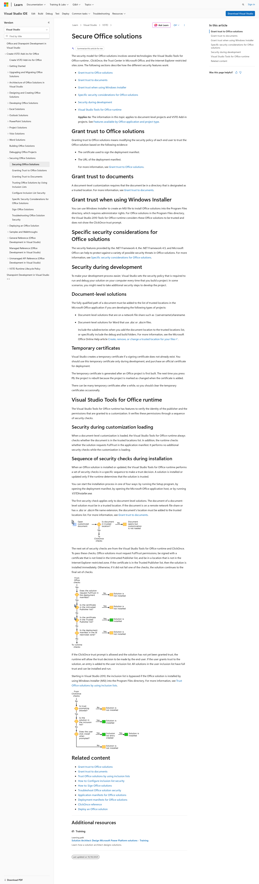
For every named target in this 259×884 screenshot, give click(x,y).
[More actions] (184, 25)
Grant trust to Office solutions (95, 72)
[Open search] (243, 5)
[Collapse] (48, 22)
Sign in (251, 4)
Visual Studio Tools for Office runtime (99, 109)
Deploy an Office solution (93, 809)
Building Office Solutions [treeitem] (22, 145)
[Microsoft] (6, 4)
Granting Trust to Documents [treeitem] (27, 176)
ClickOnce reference (90, 804)
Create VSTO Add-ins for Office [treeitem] (25, 59)
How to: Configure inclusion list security (101, 781)
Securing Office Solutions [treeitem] (25, 164)
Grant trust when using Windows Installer (102, 87)
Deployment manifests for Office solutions (102, 799)
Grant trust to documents (92, 80)
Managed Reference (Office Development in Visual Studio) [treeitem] (25, 250)
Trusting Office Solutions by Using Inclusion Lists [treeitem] (29, 184)
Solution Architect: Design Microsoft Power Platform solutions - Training (110, 840)
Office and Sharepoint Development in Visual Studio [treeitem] (26, 45)
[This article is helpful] (236, 72)
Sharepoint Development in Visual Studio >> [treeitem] (28, 277)
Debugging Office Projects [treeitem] (22, 152)
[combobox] (27, 29)
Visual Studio (90, 25)
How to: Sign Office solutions (95, 785)
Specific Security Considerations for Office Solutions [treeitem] (30, 201)
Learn (75, 25)
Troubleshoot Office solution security (99, 790)
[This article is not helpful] (240, 72)
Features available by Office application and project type (126, 121)
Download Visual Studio (240, 13)
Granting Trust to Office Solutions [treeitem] (29, 170)
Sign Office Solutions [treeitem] (23, 209)
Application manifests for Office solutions (102, 795)
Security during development (95, 102)
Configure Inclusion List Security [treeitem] (28, 192)
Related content (219, 61)
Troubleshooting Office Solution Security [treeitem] (28, 217)
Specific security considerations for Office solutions (108, 94)
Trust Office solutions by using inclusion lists (104, 776)
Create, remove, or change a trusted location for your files (141, 339)
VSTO (105, 25)
